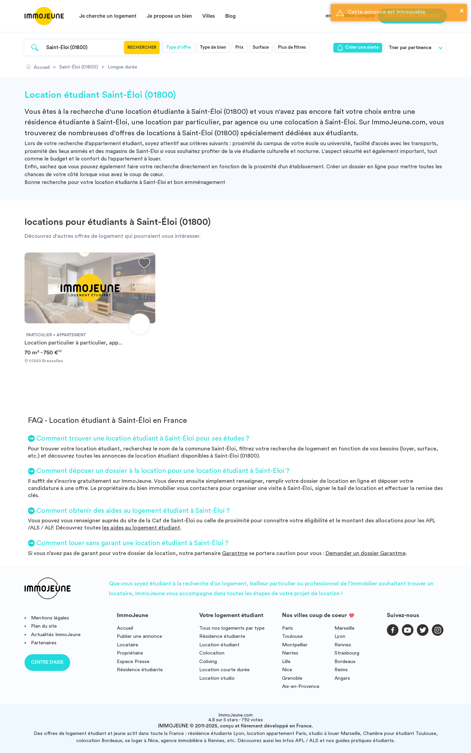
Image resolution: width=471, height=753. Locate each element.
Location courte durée (224, 669)
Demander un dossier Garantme (366, 553)
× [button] (462, 10)
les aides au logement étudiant (141, 528)
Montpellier (295, 644)
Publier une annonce (139, 636)
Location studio (217, 678)
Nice (287, 669)
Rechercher (141, 47)
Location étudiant (219, 644)
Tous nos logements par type (232, 628)
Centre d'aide (47, 662)
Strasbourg (346, 653)
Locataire (127, 644)
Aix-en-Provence (300, 686)
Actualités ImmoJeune (56, 634)
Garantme (235, 553)
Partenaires (44, 642)
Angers (342, 678)
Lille (286, 661)
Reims (341, 669)
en (328, 15)
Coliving (208, 661)
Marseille (344, 628)
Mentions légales (50, 617)
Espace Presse (133, 661)
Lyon (339, 636)
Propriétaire (130, 653)
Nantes (290, 653)
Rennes (342, 644)
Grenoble (292, 678)
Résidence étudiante (140, 669)
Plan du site (44, 626)
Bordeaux (345, 661)
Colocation (211, 653)
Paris (287, 628)
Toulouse (292, 636)
